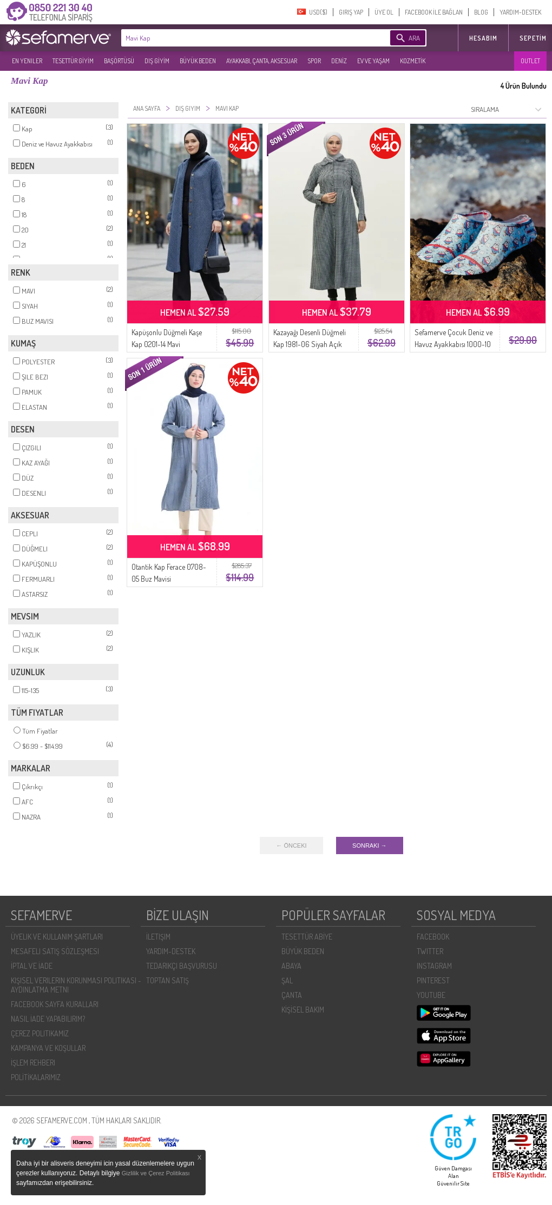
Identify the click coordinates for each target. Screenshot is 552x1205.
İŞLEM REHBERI (33, 1062)
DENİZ (339, 61)
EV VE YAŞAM (373, 61)
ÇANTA (291, 995)
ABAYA (291, 965)
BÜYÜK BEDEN (198, 61)
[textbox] (239, 37)
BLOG (481, 12)
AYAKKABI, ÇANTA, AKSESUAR (261, 61)
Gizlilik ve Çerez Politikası (156, 1173)
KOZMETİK (412, 61)
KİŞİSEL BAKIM (302, 1009)
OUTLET (530, 61)
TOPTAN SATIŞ (167, 980)
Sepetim (533, 38)
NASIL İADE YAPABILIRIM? (48, 1018)
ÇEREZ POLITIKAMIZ (40, 1033)
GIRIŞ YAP (351, 12)
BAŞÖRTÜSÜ (119, 61)
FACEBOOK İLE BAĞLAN (434, 12)
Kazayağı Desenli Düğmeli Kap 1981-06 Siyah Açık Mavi (309, 344)
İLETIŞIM (158, 936)
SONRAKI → (369, 845)
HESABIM (483, 38)
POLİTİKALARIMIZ (36, 1077)
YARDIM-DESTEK (520, 12)
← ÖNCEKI (291, 845)
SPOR (314, 61)
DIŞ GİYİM (156, 61)
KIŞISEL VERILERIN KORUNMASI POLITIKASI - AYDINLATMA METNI (76, 985)
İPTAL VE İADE (31, 965)
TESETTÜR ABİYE (306, 936)
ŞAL (287, 980)
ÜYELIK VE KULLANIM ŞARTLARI (57, 936)
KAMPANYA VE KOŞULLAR (48, 1048)
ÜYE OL (383, 12)
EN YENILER (27, 61)
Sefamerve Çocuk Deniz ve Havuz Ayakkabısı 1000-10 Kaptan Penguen (453, 344)
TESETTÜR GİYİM (73, 61)
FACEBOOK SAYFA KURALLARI (54, 1004)
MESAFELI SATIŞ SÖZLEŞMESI (55, 951)
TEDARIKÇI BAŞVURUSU (181, 965)
